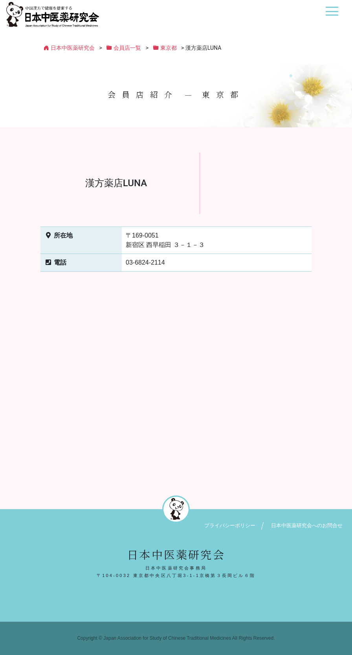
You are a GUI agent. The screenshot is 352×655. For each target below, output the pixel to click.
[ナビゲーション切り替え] (332, 14)
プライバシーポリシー (229, 525)
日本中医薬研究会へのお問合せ (307, 525)
